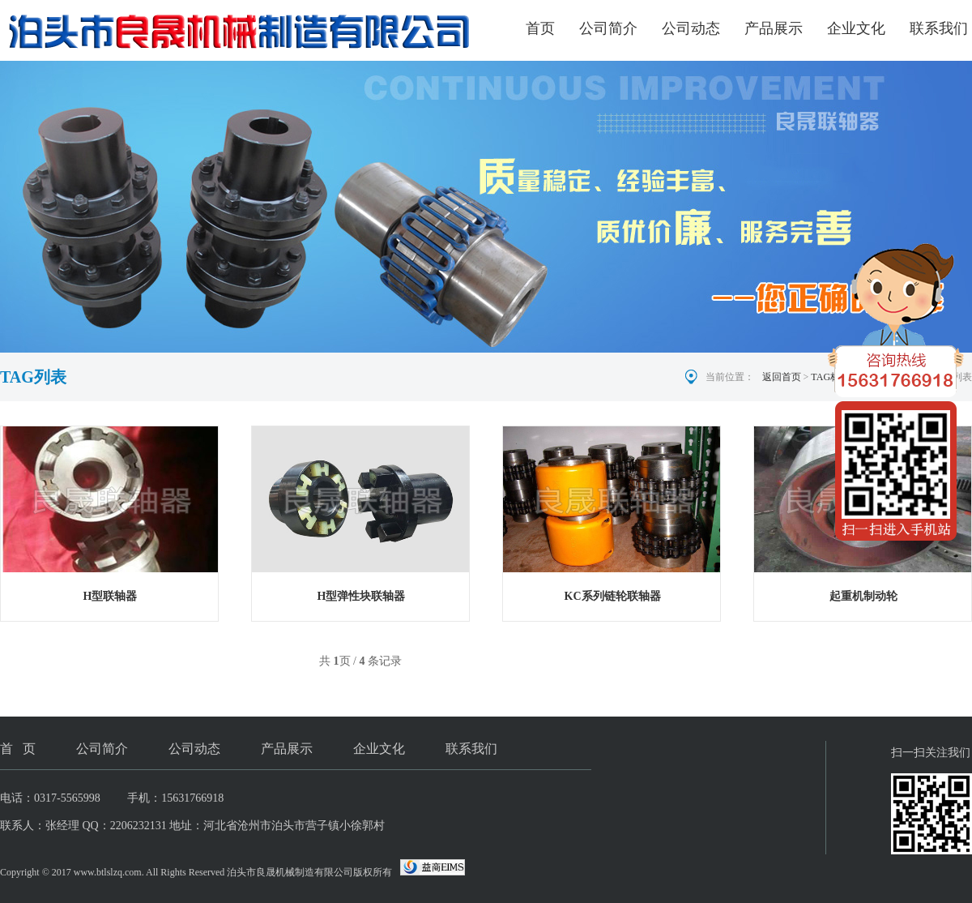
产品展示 (773, 28)
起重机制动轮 (863, 596)
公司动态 (691, 28)
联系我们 (939, 28)
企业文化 (856, 28)
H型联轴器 (110, 596)
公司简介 (608, 28)
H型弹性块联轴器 (362, 596)
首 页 (18, 748)
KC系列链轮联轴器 (613, 596)
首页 (540, 28)
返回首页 (781, 377)
